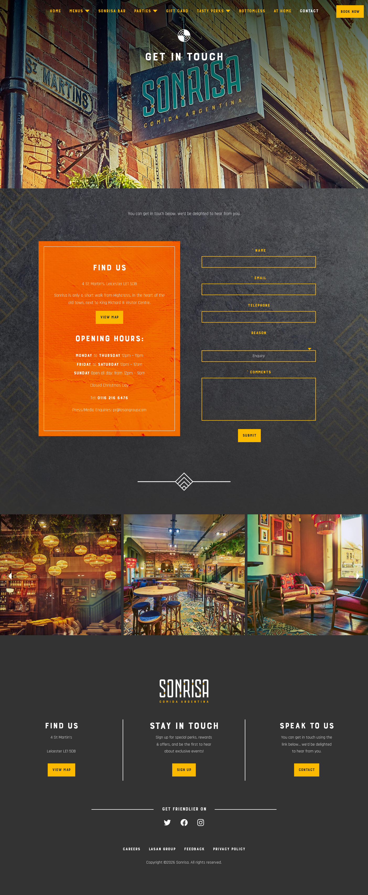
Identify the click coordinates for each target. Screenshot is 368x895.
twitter (167, 822)
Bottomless (252, 10)
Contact (309, 10)
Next (359, 576)
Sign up (184, 770)
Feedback (194, 849)
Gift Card (177, 10)
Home (55, 10)
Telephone (259, 305)
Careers (131, 849)
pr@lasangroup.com (130, 410)
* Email (258, 277)
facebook (184, 822)
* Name (259, 250)
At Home (282, 10)
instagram (201, 822)
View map (109, 317)
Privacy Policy (229, 849)
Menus (76, 10)
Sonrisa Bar (112, 10)
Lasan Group (162, 849)
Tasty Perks (210, 10)
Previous (8, 576)
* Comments (259, 372)
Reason (258, 332)
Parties (142, 10)
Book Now (350, 11)
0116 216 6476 (112, 397)
